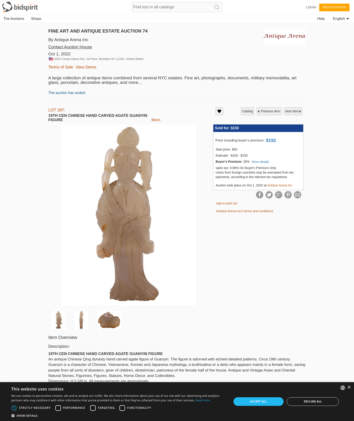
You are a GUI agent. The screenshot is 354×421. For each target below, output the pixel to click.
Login (311, 7)
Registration (334, 7)
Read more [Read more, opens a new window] (203, 400)
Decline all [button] (313, 401)
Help (321, 19)
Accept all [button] (258, 401)
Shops (36, 19)
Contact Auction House (70, 47)
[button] (118, 415)
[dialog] (177, 401)
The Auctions (13, 19)
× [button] (349, 387)
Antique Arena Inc (279, 185)
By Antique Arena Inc (68, 39)
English (341, 19)
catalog (247, 111)
